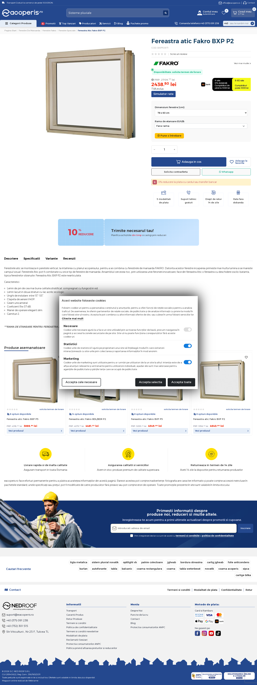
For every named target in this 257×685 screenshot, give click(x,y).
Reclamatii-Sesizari (76, 639)
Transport (71, 610)
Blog (118, 23)
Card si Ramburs (204, 610)
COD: (154, 47)
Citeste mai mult (72, 318)
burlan (83, 568)
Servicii (105, 23)
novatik (209, 568)
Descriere (11, 258)
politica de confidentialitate (218, 535)
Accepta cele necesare (81, 382)
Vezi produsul (35, 430)
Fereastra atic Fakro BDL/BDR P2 (87, 419)
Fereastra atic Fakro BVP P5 (147, 419)
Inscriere (245, 528)
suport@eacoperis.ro (18, 614)
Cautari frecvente (18, 569)
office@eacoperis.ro (229, 3)
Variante (52, 258)
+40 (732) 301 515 (15, 626)
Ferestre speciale (67, 30)
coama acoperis (228, 568)
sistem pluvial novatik (105, 562)
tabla (114, 568)
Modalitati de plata (205, 589)
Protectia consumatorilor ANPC (83, 643)
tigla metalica (78, 562)
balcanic (127, 568)
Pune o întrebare (169, 135)
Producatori (87, 23)
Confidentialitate (231, 589)
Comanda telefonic (199, 23)
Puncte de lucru (139, 614)
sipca (246, 568)
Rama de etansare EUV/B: (170, 121)
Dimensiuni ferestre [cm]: (170, 107)
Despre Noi (136, 610)
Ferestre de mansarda (29, 30)
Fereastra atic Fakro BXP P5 (22, 419)
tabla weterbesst (190, 568)
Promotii (48, 23)
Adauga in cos (188, 162)
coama (171, 568)
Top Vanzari (67, 23)
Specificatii (32, 258)
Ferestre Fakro (49, 30)
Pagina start (10, 30)
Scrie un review (178, 54)
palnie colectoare (152, 562)
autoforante (99, 568)
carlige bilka (243, 575)
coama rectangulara (149, 568)
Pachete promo (137, 23)
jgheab (171, 562)
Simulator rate (163, 94)
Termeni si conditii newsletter (82, 631)
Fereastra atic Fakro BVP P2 (209, 419)
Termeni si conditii (178, 589)
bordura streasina (191, 562)
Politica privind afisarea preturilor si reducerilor (91, 648)
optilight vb (130, 562)
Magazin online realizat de (20, 680)
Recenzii (69, 258)
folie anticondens (238, 562)
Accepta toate (181, 382)
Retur (249, 589)
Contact (249, 3)
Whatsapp (226, 171)
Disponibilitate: (163, 72)
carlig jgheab (215, 562)
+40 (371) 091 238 (15, 620)
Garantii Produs (74, 614)
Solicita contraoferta (176, 171)
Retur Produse (74, 619)
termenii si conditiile (188, 535)
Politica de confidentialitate (81, 627)
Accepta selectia (150, 382)
